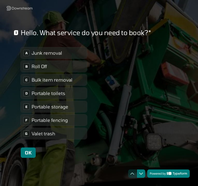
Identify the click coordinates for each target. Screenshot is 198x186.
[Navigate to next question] (141, 173)
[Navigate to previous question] (132, 173)
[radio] (54, 53)
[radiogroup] (54, 93)
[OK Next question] (28, 153)
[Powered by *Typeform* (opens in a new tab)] (168, 173)
